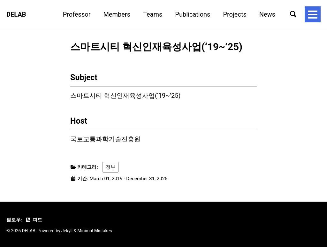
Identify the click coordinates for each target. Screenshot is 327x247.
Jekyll (66, 230)
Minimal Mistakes (95, 230)
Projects (234, 14)
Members (116, 14)
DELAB (16, 14)
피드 (33, 220)
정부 (110, 167)
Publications (192, 14)
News (267, 14)
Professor (77, 14)
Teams (152, 14)
